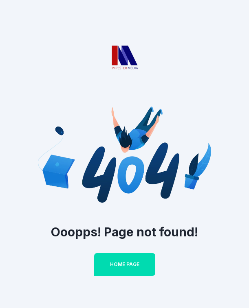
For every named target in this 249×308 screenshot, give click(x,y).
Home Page (124, 264)
